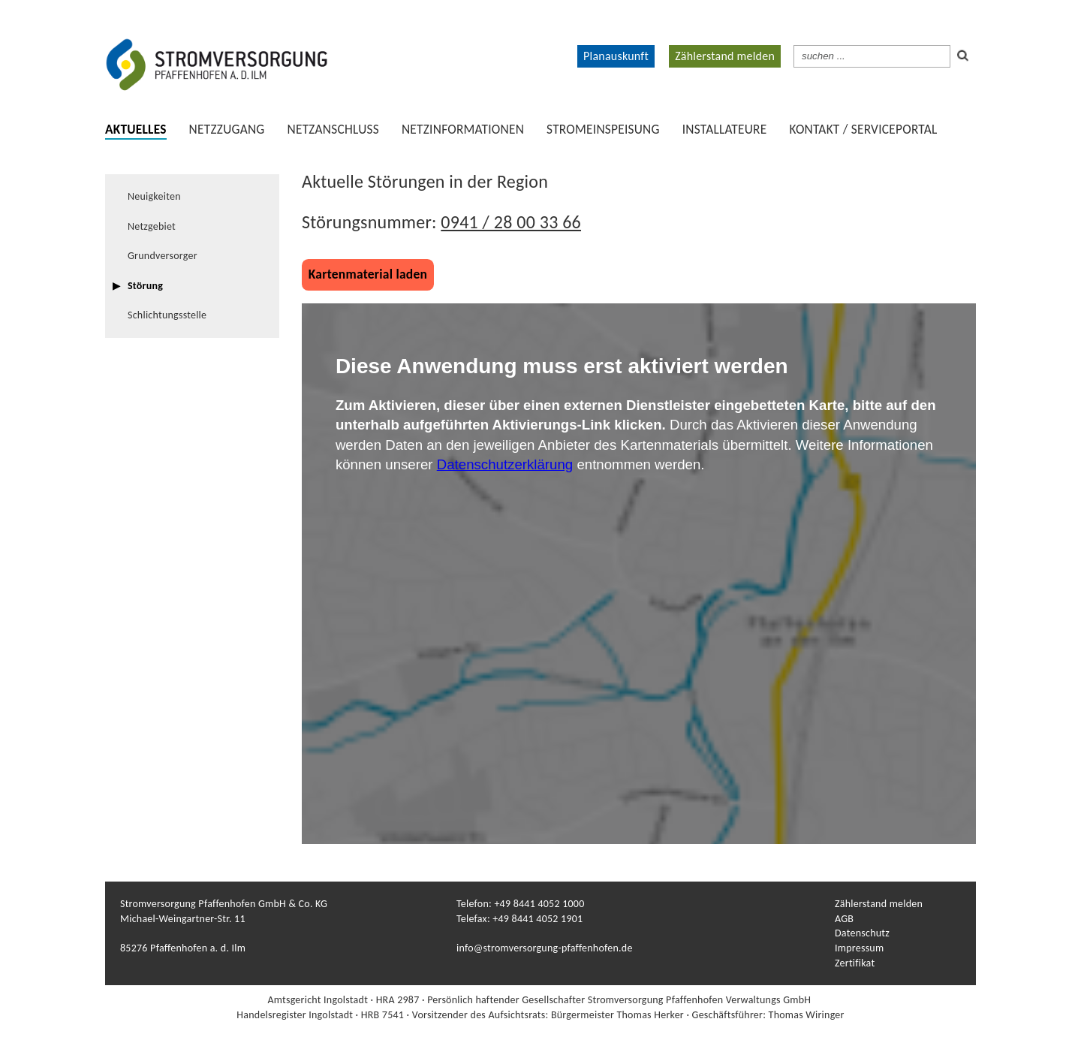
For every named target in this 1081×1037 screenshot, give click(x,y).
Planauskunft (616, 56)
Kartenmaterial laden (368, 274)
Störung (145, 285)
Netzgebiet (152, 226)
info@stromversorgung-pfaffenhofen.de (544, 948)
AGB (844, 918)
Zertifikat (855, 963)
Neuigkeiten (154, 196)
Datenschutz (862, 933)
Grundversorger (162, 255)
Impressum (859, 948)
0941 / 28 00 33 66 (511, 222)
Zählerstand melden (725, 56)
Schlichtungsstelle (167, 315)
